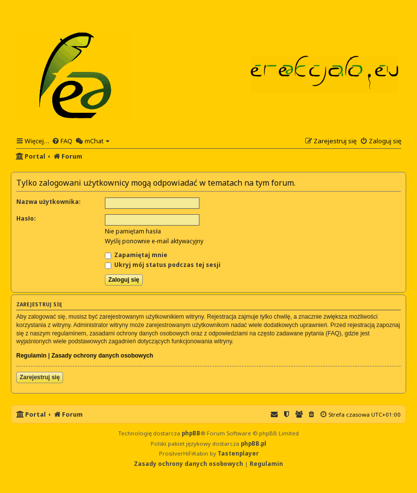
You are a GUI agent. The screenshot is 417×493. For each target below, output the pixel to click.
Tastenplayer (238, 453)
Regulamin (31, 355)
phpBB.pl (253, 443)
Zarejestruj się (40, 377)
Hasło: (26, 218)
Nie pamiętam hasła (133, 231)
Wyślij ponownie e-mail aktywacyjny (154, 241)
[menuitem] (62, 141)
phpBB (191, 433)
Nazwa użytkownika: (48, 201)
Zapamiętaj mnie (136, 255)
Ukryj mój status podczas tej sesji (163, 265)
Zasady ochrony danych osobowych (102, 355)
